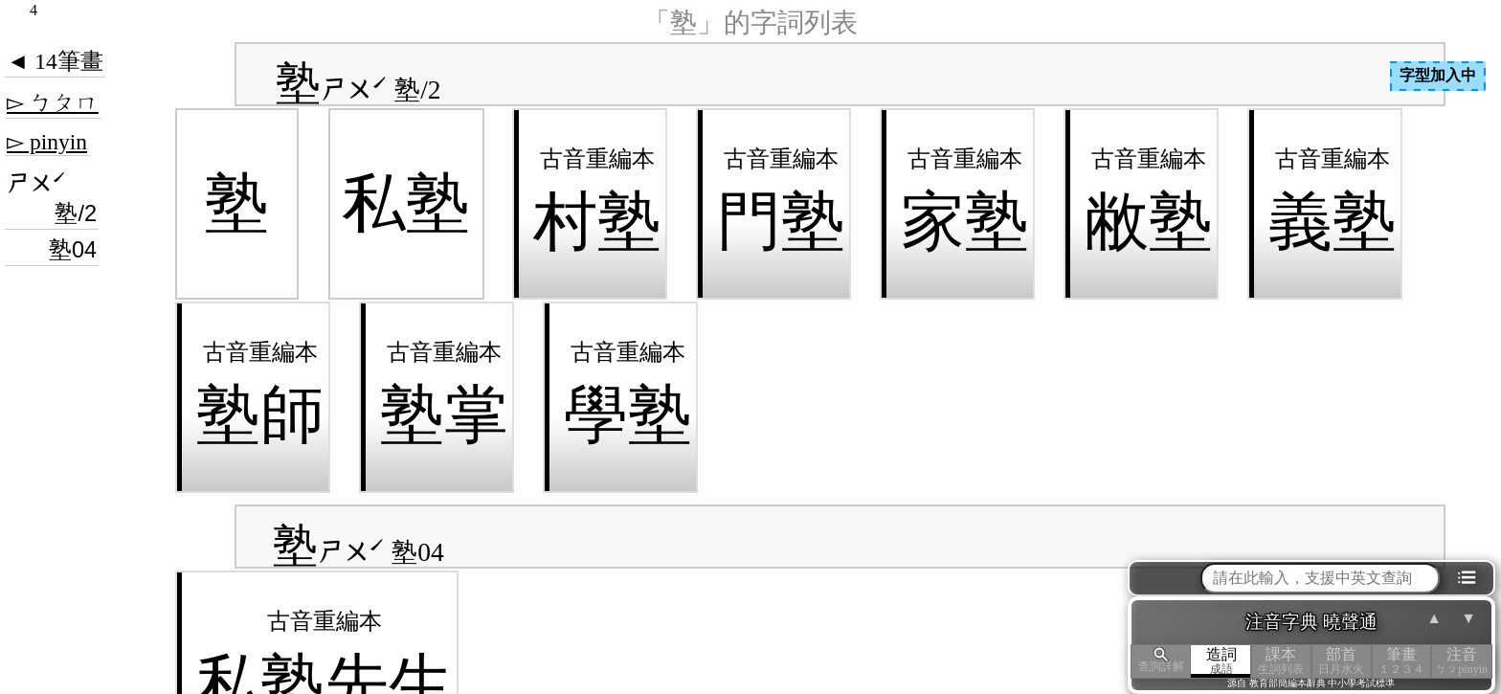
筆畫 (1402, 661)
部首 (1341, 661)
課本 (1281, 661)
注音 (1461, 661)
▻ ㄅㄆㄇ (53, 102)
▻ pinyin (47, 141)
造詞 (1221, 661)
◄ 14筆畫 (55, 61)
